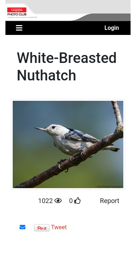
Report (109, 201)
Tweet (59, 227)
